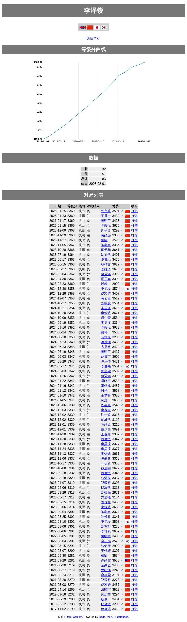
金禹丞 (106, 565)
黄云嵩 (106, 298)
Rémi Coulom (74, 616)
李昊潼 (106, 322)
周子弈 (106, 230)
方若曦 (106, 497)
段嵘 (104, 284)
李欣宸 (106, 410)
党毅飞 (106, 225)
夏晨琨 (106, 259)
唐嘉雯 (106, 575)
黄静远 (106, 235)
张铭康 (106, 546)
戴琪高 (106, 429)
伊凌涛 (106, 293)
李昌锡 (106, 366)
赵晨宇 (106, 356)
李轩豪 (106, 531)
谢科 (104, 332)
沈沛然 (106, 254)
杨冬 (104, 599)
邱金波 (106, 604)
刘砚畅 (106, 492)
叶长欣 (106, 463)
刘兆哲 (106, 526)
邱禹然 (106, 487)
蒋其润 (106, 342)
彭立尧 (106, 371)
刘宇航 (106, 211)
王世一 (106, 216)
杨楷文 (106, 264)
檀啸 (104, 240)
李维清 (106, 269)
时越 (104, 390)
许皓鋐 (106, 560)
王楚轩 (106, 395)
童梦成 (106, 385)
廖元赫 (106, 250)
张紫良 (106, 478)
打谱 (134, 211)
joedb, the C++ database (113, 616)
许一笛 (106, 415)
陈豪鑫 (106, 245)
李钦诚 (106, 313)
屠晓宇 (106, 381)
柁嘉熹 (106, 405)
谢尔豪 (106, 317)
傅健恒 (106, 439)
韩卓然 (106, 419)
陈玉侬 (106, 361)
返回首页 (93, 38)
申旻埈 (106, 288)
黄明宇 (106, 220)
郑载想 (106, 482)
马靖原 (106, 337)
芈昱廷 (106, 308)
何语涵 (106, 274)
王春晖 (106, 434)
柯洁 (104, 400)
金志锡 (106, 541)
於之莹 (106, 594)
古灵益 (106, 347)
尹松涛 (106, 570)
